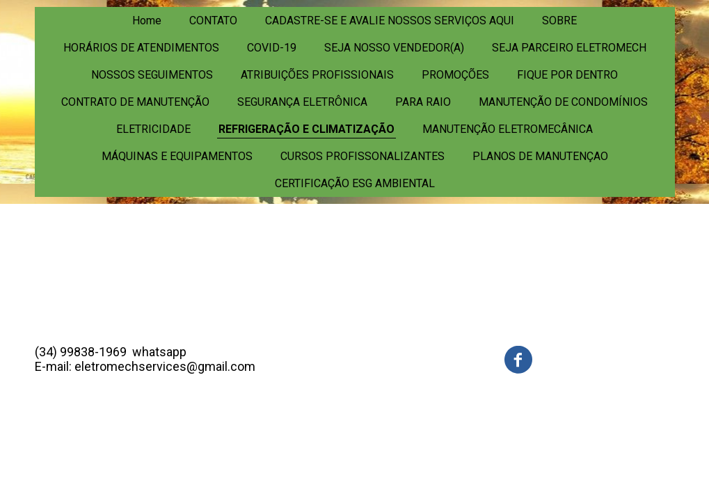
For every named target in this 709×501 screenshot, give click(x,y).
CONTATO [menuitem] (213, 20)
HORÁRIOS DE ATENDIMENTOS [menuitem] (141, 47)
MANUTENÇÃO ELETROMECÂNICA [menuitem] (507, 129)
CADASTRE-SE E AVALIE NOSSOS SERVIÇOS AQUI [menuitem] (389, 20)
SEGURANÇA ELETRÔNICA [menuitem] (302, 102)
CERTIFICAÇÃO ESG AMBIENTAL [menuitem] (355, 183)
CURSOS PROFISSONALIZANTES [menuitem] (362, 156)
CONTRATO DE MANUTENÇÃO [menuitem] (135, 102)
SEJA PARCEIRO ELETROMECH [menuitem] (569, 47)
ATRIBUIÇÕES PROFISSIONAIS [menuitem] (317, 74)
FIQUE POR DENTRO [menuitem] (567, 74)
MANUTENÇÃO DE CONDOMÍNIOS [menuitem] (563, 102)
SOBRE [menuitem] (559, 20)
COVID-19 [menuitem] (271, 47)
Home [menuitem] (146, 20)
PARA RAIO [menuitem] (423, 102)
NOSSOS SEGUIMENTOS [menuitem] (152, 74)
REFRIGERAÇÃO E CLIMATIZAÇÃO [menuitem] (306, 129)
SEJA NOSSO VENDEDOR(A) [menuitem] (394, 47)
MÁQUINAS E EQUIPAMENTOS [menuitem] (177, 156)
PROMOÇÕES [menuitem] (455, 74)
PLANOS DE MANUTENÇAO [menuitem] (540, 156)
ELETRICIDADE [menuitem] (153, 129)
